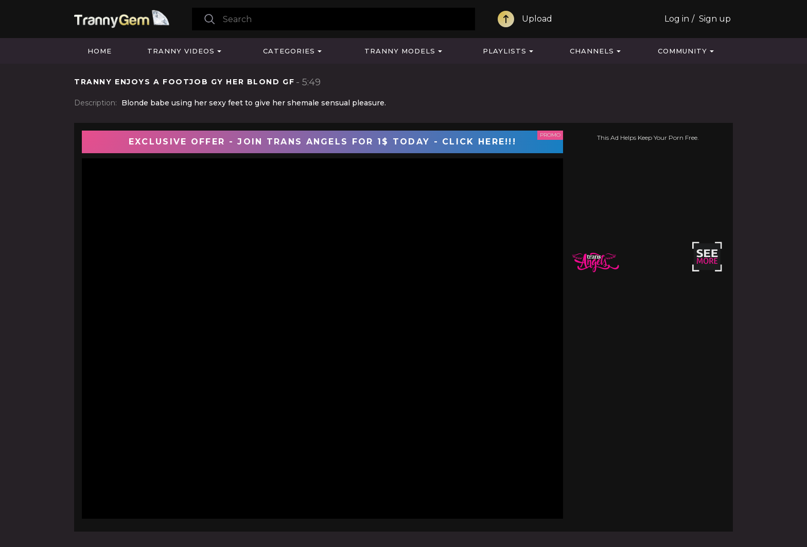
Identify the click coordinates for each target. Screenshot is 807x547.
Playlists (505, 51)
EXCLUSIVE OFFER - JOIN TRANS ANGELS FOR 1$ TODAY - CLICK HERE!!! (322, 142)
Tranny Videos (181, 51)
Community (682, 51)
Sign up (715, 19)
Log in (676, 19)
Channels (592, 51)
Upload (537, 19)
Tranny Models (399, 51)
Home (99, 51)
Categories (289, 51)
